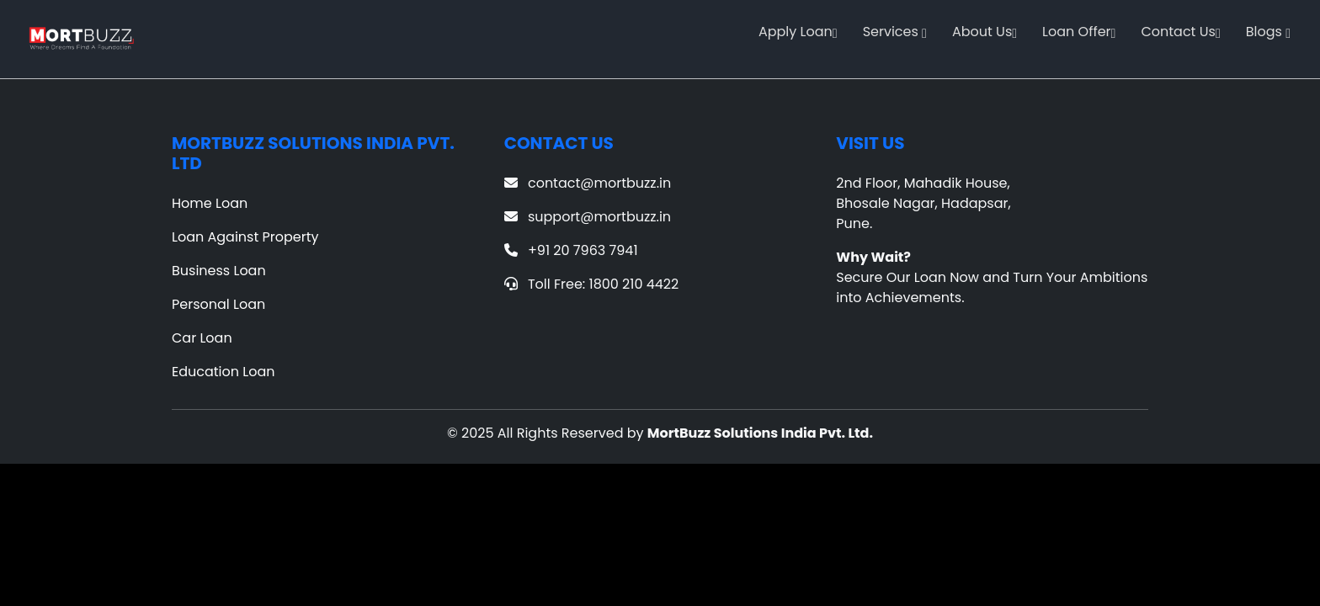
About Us (984, 31)
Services (895, 31)
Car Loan (202, 338)
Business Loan (219, 270)
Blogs (1268, 31)
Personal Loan (218, 304)
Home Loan (210, 203)
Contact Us (1180, 31)
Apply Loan (798, 31)
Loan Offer (1078, 31)
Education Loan (223, 371)
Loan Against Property (245, 237)
